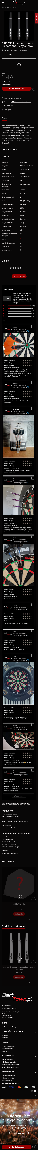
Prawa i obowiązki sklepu (10, 1065)
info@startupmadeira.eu (10, 853)
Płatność (5, 1038)
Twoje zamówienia (8, 1075)
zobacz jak (19, 1133)
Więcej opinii (19, 796)
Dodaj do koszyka (16, 88)
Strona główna (6, 7)
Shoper (33, 1095)
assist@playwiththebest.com (11, 828)
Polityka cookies (7, 1059)
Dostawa (5, 1035)
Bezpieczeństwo (7, 1049)
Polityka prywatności (9, 1062)
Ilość (3, 74)
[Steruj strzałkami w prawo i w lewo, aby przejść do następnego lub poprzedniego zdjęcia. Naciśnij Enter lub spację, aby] (19, 26)
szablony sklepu (16, 1095)
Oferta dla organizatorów (10, 1067)
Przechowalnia (7, 1081)
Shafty (15, 7)
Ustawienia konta (8, 1078)
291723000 (5, 851)
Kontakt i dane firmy (9, 1027)
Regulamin (5, 1051)
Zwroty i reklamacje (8, 1046)
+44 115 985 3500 (7, 825)
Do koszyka (19, 914)
